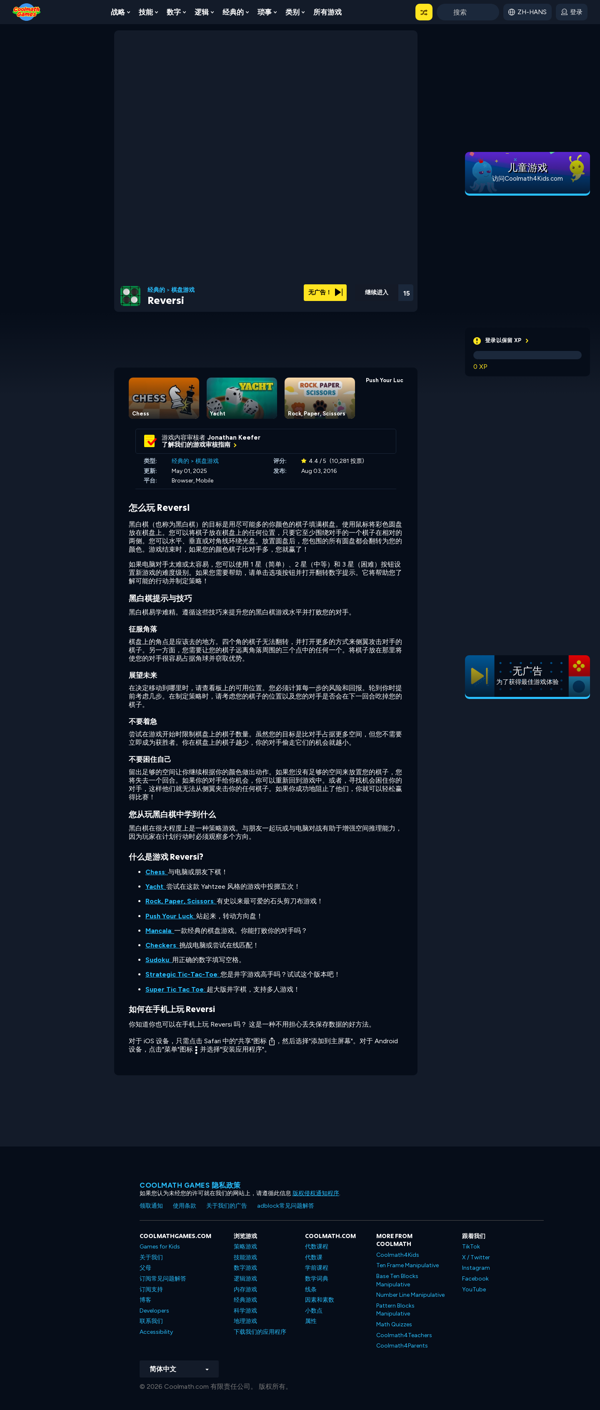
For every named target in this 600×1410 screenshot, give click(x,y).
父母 (145, 1267)
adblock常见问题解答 (285, 1205)
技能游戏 (245, 1257)
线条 (311, 1289)
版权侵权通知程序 (315, 1193)
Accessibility (156, 1331)
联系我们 (151, 1321)
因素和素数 (319, 1299)
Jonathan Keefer (234, 437)
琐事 (265, 12)
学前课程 (316, 1267)
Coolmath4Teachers (404, 1335)
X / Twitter (476, 1257)
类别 (292, 12)
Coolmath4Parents (402, 1345)
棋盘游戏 (183, 290)
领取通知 (151, 1205)
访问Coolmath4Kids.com (527, 178)
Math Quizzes (394, 1324)
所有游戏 (327, 12)
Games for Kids (160, 1246)
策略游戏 (245, 1246)
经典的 (233, 12)
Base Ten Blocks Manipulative (397, 1280)
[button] (423, 12)
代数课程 (316, 1246)
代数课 (313, 1257)
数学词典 (316, 1278)
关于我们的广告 (226, 1205)
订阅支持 (151, 1289)
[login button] (572, 12)
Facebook (475, 1278)
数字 (174, 12)
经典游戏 (245, 1299)
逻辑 (202, 12)
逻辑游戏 (245, 1278)
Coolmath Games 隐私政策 (190, 1185)
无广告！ (325, 292)
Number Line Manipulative (410, 1294)
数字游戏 (245, 1267)
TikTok (471, 1246)
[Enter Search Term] (468, 12)
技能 (146, 12)
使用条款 (184, 1205)
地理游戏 (245, 1321)
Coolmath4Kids (397, 1254)
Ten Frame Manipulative (407, 1265)
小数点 (313, 1310)
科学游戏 (245, 1310)
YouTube (474, 1289)
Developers (154, 1310)
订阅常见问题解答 (163, 1278)
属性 (311, 1321)
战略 (118, 12)
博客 (145, 1299)
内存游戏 (245, 1289)
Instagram (476, 1267)
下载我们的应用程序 (260, 1331)
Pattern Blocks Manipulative (395, 1310)
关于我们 (151, 1257)
